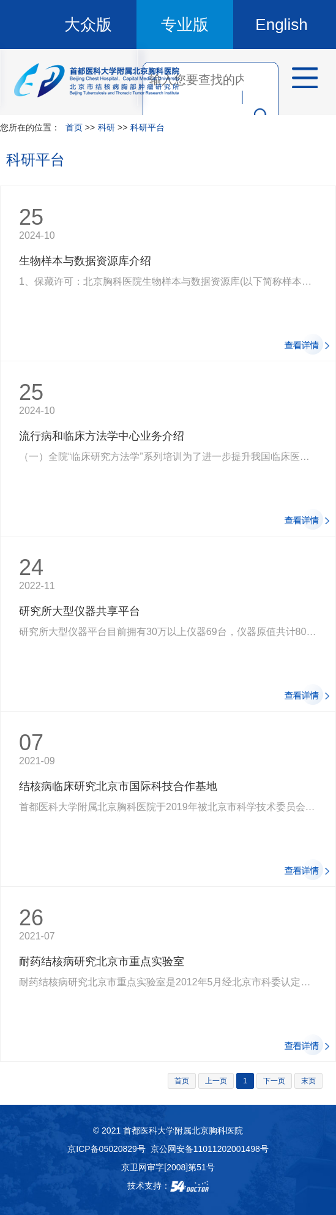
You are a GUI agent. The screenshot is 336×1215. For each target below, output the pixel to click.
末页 (308, 1081)
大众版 (88, 24)
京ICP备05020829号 (106, 1149)
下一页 (274, 1081)
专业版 (185, 24)
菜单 (300, 80)
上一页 (216, 1081)
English (281, 24)
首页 (74, 127)
